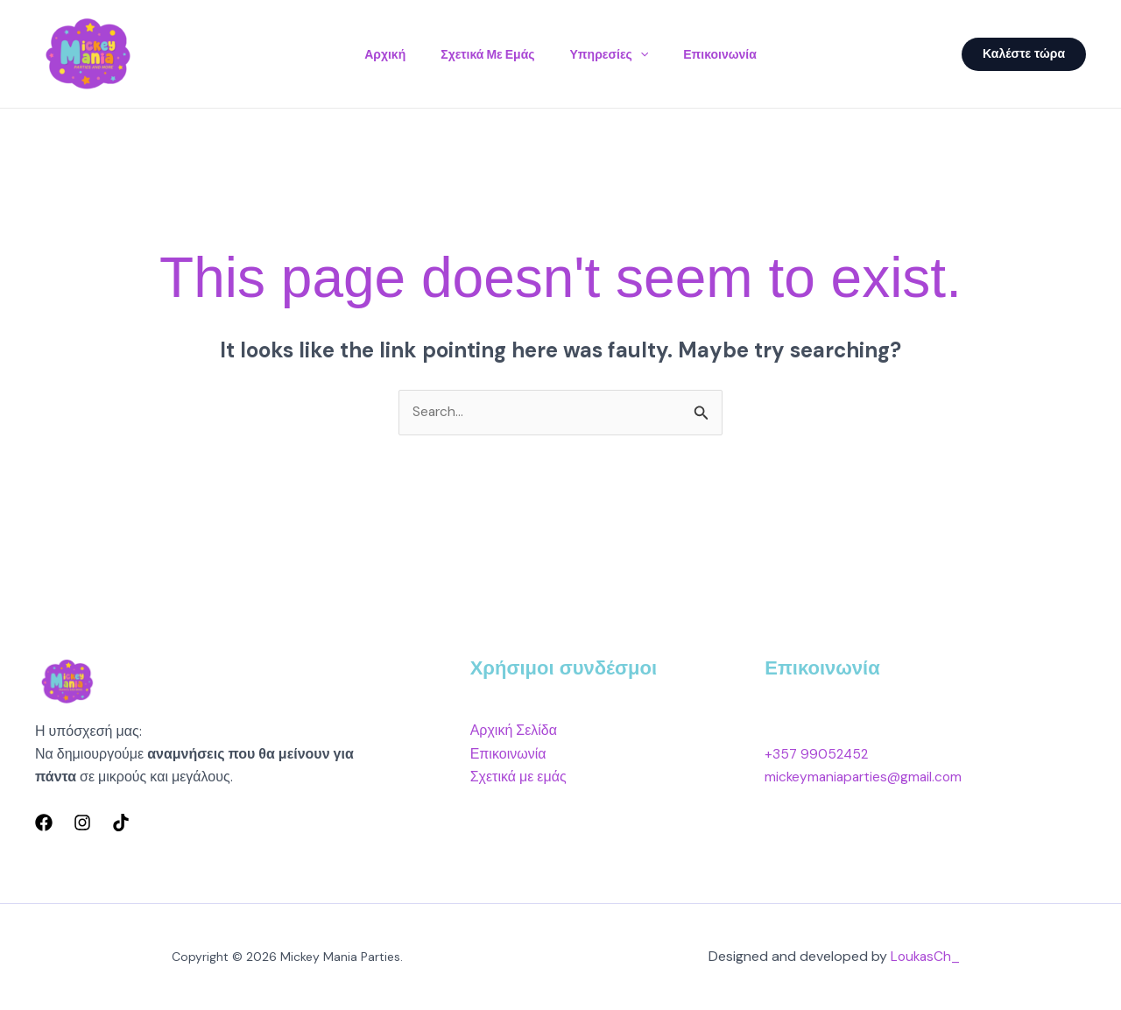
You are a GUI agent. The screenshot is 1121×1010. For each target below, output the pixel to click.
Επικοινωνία (730, 54)
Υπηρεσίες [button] (613, 54)
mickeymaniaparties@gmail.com (866, 777)
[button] (644, 54)
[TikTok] (121, 823)
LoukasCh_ (926, 957)
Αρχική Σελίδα (513, 731)
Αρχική (374, 54)
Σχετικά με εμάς (484, 54)
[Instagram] (82, 823)
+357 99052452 (818, 754)
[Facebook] (44, 823)
